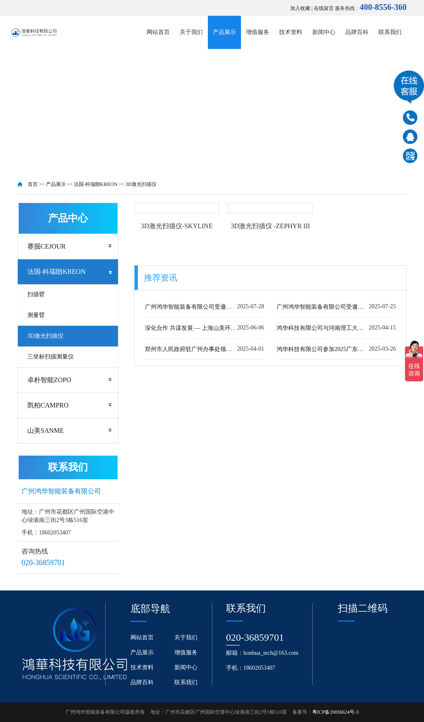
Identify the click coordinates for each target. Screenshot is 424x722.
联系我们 (390, 32)
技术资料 (290, 32)
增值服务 (257, 32)
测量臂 (36, 315)
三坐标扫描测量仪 (50, 357)
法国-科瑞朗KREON (95, 184)
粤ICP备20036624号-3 (335, 712)
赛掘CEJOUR (46, 246)
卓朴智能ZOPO (49, 379)
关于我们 (191, 32)
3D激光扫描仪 (141, 184)
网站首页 (158, 32)
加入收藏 (300, 8)
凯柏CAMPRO (48, 405)
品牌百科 (357, 32)
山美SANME (45, 430)
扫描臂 (36, 294)
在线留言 (324, 8)
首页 (33, 184)
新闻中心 (323, 32)
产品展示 (224, 32)
